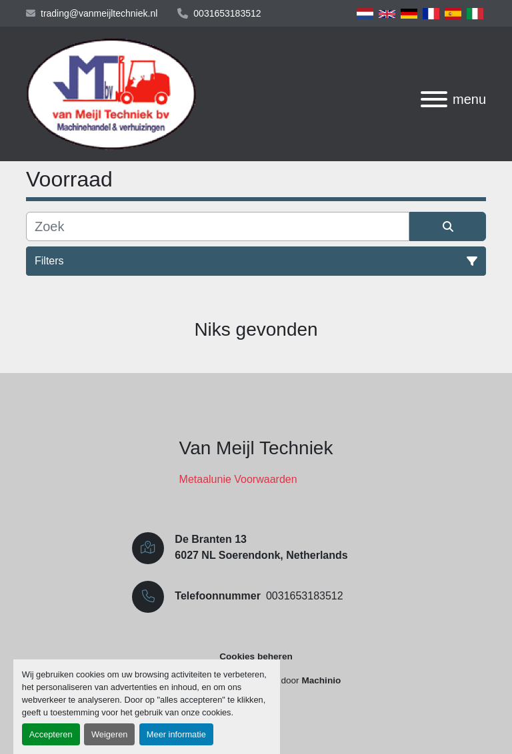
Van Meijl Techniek (256, 448)
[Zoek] (217, 226)
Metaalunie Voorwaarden (238, 479)
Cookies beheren (256, 656)
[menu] (434, 99)
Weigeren (109, 734)
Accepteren (51, 734)
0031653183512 (227, 13)
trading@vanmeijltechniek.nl (99, 13)
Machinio (321, 680)
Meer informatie (176, 734)
